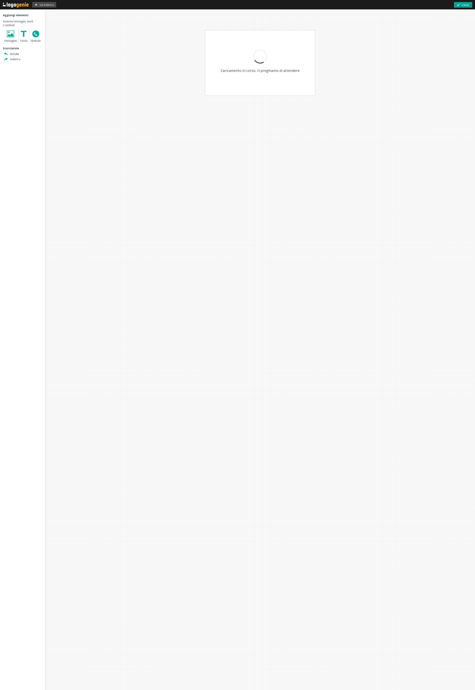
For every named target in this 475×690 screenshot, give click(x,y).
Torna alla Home (16, 5)
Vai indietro (46, 5)
